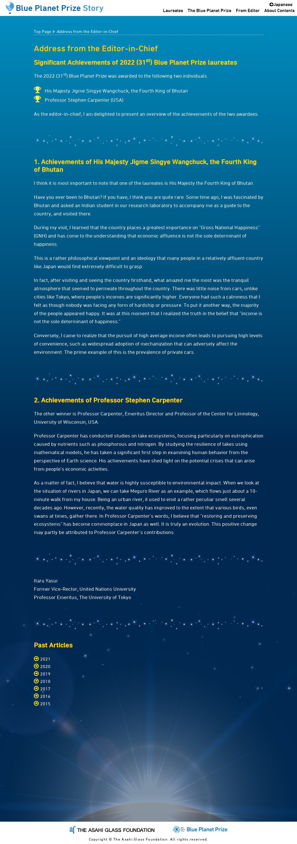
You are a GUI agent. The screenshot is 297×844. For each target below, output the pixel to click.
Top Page (42, 31)
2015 (45, 703)
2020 (45, 666)
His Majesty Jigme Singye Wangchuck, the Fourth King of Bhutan (116, 91)
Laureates (173, 10)
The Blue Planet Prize (209, 10)
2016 (45, 696)
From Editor (248, 10)
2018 (45, 681)
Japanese (280, 4)
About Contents (279, 10)
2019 (45, 674)
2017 (45, 689)
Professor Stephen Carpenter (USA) (84, 100)
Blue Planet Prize (60, 8)
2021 (45, 659)
